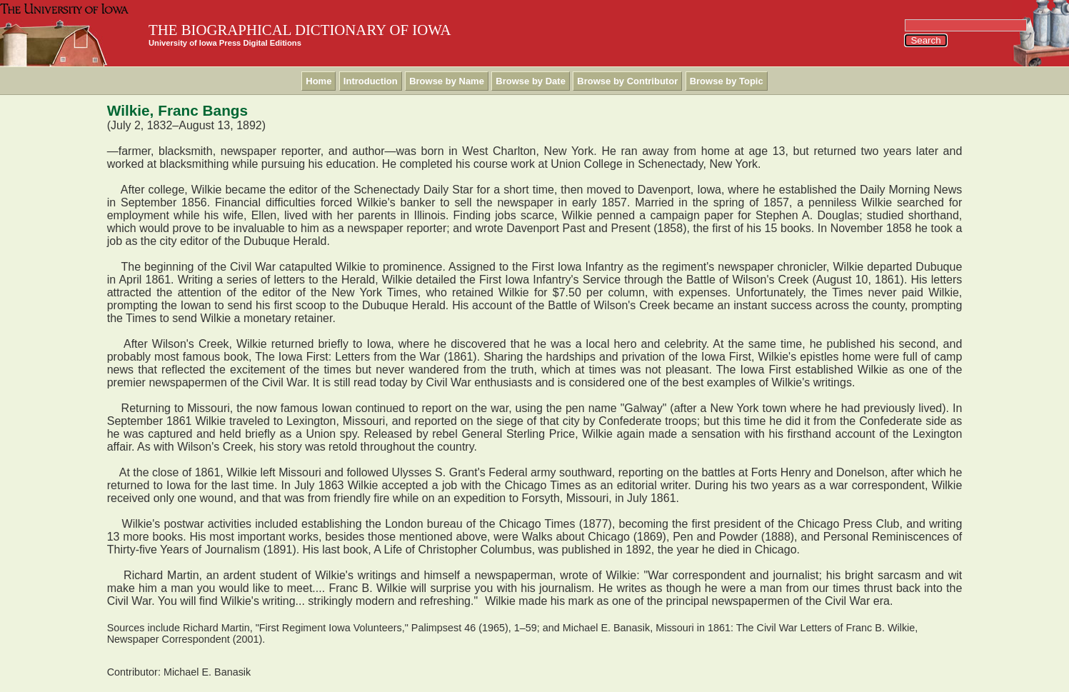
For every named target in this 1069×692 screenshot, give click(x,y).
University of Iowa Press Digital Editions (225, 43)
